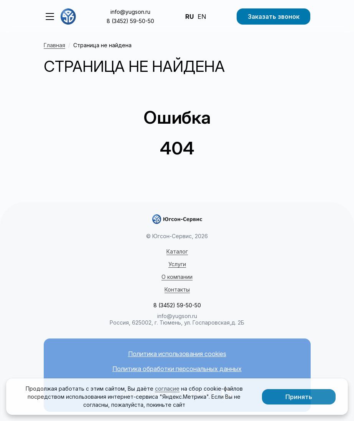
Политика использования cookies (177, 354)
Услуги (177, 264)
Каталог (177, 251)
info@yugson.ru (130, 11)
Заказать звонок (274, 16)
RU (189, 16)
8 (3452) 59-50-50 (130, 21)
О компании (177, 276)
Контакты (177, 289)
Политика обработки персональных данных (177, 369)
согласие (167, 388)
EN (202, 16)
